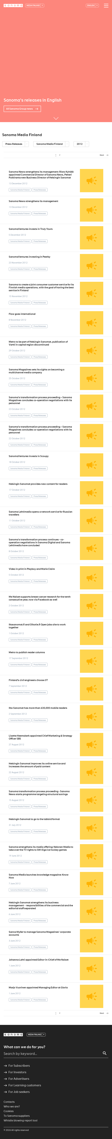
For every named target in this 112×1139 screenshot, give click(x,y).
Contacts (9, 1101)
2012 (80, 144)
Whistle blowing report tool (20, 1120)
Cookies (9, 1111)
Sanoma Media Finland (49, 144)
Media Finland (33, 5)
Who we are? (12, 1106)
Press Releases (14, 144)
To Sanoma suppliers (17, 1115)
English (91, 5)
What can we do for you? (24, 1047)
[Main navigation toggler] (105, 6)
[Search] (104, 1053)
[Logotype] (13, 5)
